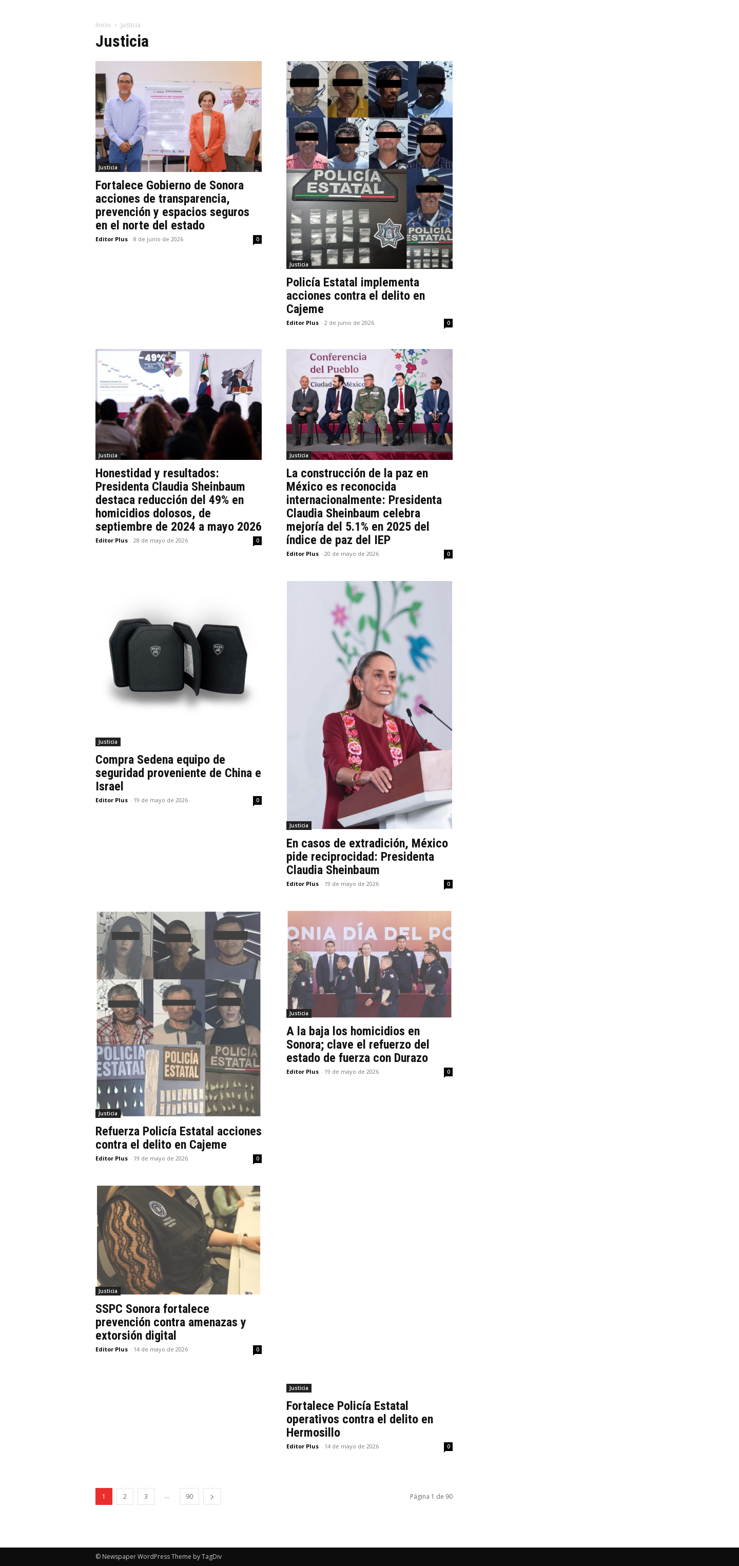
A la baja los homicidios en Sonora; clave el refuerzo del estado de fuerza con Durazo (358, 1044)
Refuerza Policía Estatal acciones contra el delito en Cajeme (178, 1138)
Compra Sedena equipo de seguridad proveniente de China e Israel (178, 773)
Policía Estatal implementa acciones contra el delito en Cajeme (355, 295)
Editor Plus (111, 239)
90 (189, 1496)
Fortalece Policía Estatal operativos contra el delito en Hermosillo (359, 1419)
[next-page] (212, 1496)
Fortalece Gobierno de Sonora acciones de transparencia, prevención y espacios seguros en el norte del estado (172, 205)
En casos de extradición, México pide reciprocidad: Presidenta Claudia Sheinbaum (367, 856)
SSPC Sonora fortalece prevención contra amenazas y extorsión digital (170, 1322)
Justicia (108, 167)
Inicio (103, 25)
